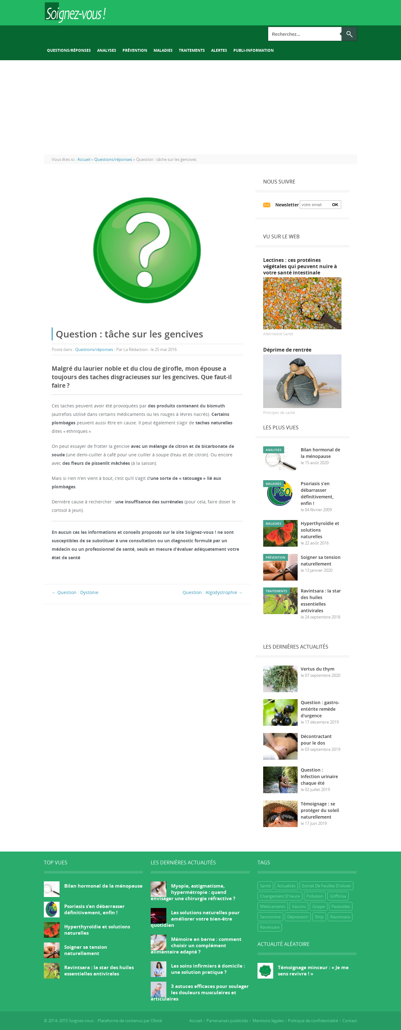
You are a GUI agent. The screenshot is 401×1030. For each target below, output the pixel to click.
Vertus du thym (317, 669)
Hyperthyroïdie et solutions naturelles (320, 529)
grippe (318, 906)
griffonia (338, 896)
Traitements (192, 50)
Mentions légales (268, 1020)
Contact (349, 1020)
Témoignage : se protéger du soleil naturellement (320, 810)
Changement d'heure (280, 896)
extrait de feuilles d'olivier (326, 886)
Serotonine (270, 917)
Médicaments (272, 906)
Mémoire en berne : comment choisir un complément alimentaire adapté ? (196, 945)
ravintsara (340, 917)
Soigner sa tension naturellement (85, 950)
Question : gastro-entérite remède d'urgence (320, 709)
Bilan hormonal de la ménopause (103, 886)
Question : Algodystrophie (213, 592)
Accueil (195, 1020)
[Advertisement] (200, 107)
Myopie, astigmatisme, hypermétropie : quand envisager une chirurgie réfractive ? (193, 892)
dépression (297, 917)
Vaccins (299, 906)
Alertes (219, 50)
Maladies (163, 50)
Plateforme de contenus (120, 1020)
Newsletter (287, 205)
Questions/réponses (69, 50)
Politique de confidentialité (313, 1020)
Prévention (134, 50)
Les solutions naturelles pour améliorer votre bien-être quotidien (195, 918)
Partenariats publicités (227, 1020)
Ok (335, 204)
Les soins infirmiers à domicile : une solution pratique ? (208, 969)
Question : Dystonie (75, 592)
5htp (319, 917)
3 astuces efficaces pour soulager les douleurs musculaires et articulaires (200, 992)
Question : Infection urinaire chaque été (319, 776)
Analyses (106, 50)
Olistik (156, 1020)
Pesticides (340, 906)
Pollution (314, 896)
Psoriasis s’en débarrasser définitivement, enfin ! (94, 909)
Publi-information (253, 50)
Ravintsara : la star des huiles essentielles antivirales (99, 970)
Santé (265, 886)
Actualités (286, 886)
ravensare (269, 927)
